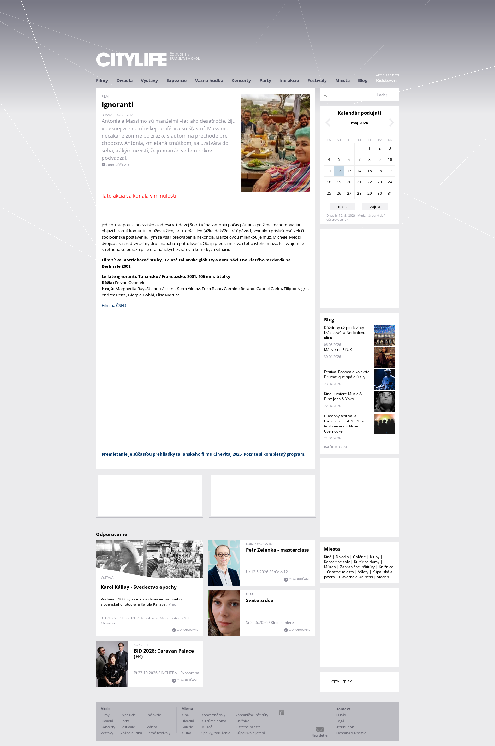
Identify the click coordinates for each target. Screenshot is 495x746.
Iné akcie (289, 80)
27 (349, 193)
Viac (172, 604)
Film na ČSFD (114, 305)
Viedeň (383, 577)
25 (329, 193)
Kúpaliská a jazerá (250, 733)
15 (369, 171)
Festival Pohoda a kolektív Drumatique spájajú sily (346, 374)
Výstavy (149, 80)
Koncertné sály (337, 561)
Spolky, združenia (215, 733)
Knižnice (386, 567)
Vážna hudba (209, 80)
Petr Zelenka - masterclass (277, 549)
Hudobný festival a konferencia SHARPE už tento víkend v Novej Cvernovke (344, 423)
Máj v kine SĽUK (338, 349)
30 (380, 193)
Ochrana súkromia (351, 733)
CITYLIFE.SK (341, 681)
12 (339, 171)
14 (359, 171)
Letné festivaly (158, 733)
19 (339, 182)
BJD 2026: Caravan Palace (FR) (164, 653)
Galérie (359, 556)
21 (359, 182)
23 (380, 182)
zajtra (375, 206)
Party (265, 80)
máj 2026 (359, 123)
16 (380, 171)
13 (349, 171)
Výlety (363, 572)
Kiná (327, 556)
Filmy (102, 80)
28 (359, 193)
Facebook (281, 713)
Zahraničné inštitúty (357, 567)
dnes (342, 206)
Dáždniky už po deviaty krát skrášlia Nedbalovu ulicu (344, 332)
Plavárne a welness (356, 577)
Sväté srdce (259, 600)
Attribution (345, 727)
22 (369, 182)
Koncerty (241, 80)
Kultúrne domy (366, 561)
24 (390, 182)
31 (390, 193)
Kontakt (343, 709)
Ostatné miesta (340, 572)
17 (390, 171)
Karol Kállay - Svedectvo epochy (139, 587)
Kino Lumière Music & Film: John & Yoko (343, 396)
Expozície (176, 80)
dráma (107, 114)
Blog (362, 80)
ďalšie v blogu (336, 447)
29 (369, 193)
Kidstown (386, 80)
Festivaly (317, 80)
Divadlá (124, 80)
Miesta (342, 80)
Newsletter (320, 735)
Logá (340, 721)
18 (329, 182)
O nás (341, 715)
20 (349, 182)
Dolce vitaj (125, 114)
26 (339, 193)
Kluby (374, 556)
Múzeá (330, 567)
